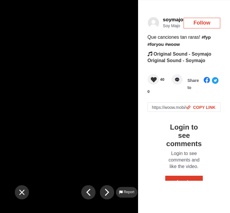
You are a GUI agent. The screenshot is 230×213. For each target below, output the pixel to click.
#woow (172, 44)
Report (126, 192)
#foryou (156, 44)
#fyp (206, 37)
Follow (202, 23)
